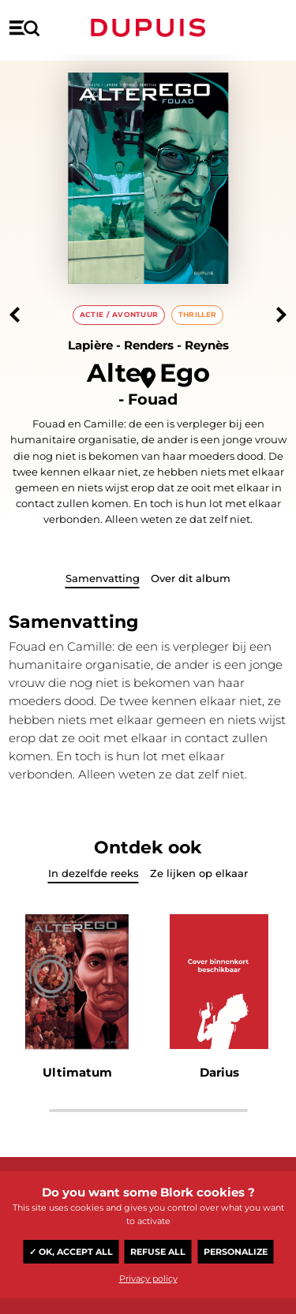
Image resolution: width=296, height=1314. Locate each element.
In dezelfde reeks (93, 873)
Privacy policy (148, 1278)
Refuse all (157, 1251)
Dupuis (148, 27)
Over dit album (190, 578)
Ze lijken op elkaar (199, 873)
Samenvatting (103, 578)
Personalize (236, 1251)
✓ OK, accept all (71, 1251)
